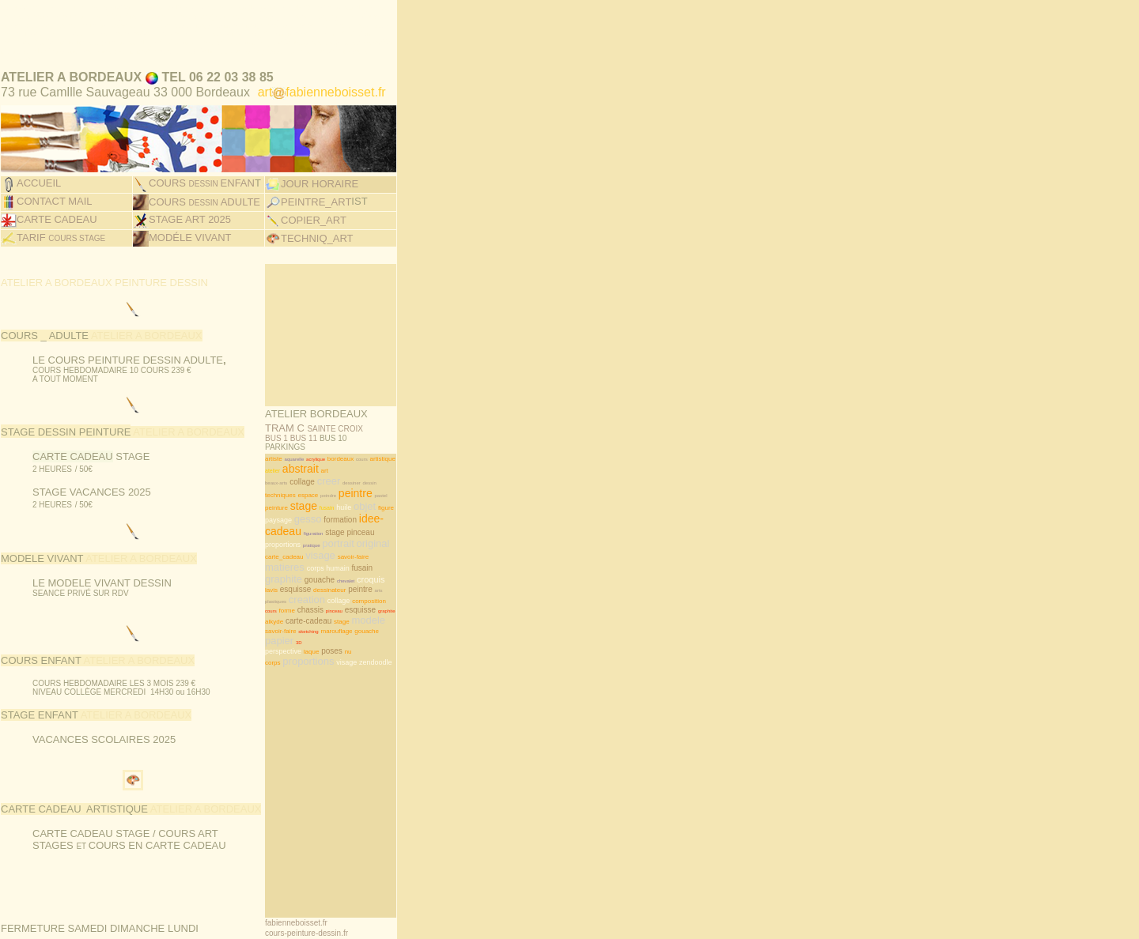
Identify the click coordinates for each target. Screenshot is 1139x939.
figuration (314, 498)
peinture (276, 472)
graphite (283, 543)
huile (343, 472)
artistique (382, 423)
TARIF (61, 218)
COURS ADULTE (204, 186)
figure (386, 472)
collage (302, 446)
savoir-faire (353, 521)
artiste (273, 423)
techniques (280, 459)
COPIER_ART (313, 203)
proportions (283, 509)
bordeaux (340, 423)
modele (368, 584)
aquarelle (295, 423)
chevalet (345, 545)
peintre (356, 457)
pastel (380, 460)
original (373, 508)
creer (329, 445)
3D (299, 607)
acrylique (315, 423)
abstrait (300, 433)
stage (303, 470)
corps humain (328, 533)
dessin (370, 447)
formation (340, 484)
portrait (338, 508)
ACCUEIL (39, 169)
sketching (308, 596)
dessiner (351, 447)
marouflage (337, 595)
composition (369, 565)
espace (307, 459)
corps (273, 627)
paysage (278, 484)
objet (365, 471)
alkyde (274, 586)
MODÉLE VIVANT (190, 218)
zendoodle (375, 627)
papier (279, 605)
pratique (311, 509)
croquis (370, 544)
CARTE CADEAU (57, 202)
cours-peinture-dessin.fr (306, 896)
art (324, 435)
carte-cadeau (308, 585)
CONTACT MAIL (55, 185)
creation (307, 564)
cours (362, 423)
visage (320, 520)
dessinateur (329, 554)
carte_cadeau (284, 521)
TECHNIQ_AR (314, 219)
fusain (327, 472)
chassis (310, 574)
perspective (283, 616)
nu (348, 616)
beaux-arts (276, 447)
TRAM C (314, 398)
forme (286, 575)
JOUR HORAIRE (319, 169)
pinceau (360, 496)
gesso (308, 483)
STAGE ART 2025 (190, 202)
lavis (271, 554)
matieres (285, 531)
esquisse (295, 553)
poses (331, 615)
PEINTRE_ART (308, 185)
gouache (320, 544)
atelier (272, 435)
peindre (328, 460)
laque (312, 616)
